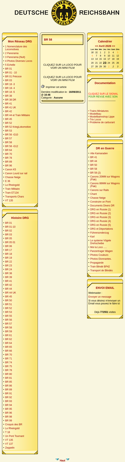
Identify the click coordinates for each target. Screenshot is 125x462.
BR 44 (8, 288)
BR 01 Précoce (13, 76)
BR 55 (8, 316)
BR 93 (8, 401)
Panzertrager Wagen (101, 251)
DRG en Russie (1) (100, 209)
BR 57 (8, 138)
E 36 (7, 181)
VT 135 (9, 200)
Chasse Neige (12, 177)
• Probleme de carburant (101, 122)
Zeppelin (9, 447)
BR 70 (8, 154)
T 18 (7, 432)
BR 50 (8, 300)
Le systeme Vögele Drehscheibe (100, 242)
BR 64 (8, 150)
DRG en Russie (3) (100, 217)
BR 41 (8, 103)
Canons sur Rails (99, 190)
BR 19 (8, 257)
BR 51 (8, 304)
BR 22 (8, 261)
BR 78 (8, 157)
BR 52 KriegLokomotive (18, 126)
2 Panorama (11, 53)
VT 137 (9, 443)
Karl (92, 236)
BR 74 (8, 362)
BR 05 (8, 238)
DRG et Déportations (101, 228)
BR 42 (8, 111)
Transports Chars (14, 196)
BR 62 (8, 339)
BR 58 (8, 142)
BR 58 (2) (95, 172)
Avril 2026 (105, 46)
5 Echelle (10, 64)
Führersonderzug (99, 232)
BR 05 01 (10, 242)
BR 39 (8, 277)
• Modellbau (94, 113)
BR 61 (8, 335)
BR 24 (8, 269)
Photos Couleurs (99, 255)
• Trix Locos (94, 119)
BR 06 (8, 246)
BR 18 (8, 254)
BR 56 (8, 319)
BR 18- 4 (10, 88)
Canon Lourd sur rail (16, 173)
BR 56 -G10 (11, 134)
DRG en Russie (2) (100, 213)
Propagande (96, 262)
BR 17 (8, 250)
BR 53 (8, 130)
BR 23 (8, 265)
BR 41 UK (10, 107)
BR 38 (8, 95)
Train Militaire (12, 188)
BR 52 (8, 123)
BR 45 (8, 119)
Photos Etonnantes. (101, 258)
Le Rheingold (12, 185)
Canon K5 (10, 169)
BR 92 (8, 397)
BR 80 (8, 374)
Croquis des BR (13, 424)
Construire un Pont (100, 201)
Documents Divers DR (102, 205)
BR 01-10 (10, 226)
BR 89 (8, 161)
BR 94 (8, 405)
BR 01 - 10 (11, 72)
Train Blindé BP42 (100, 266)
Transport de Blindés (101, 270)
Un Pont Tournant (14, 436)
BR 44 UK (10, 292)
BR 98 (8, 416)
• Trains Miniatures (98, 111)
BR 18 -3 (10, 84)
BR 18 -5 (10, 92)
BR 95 (8, 409)
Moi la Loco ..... (98, 247)
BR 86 (8, 385)
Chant (93, 194)
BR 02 (8, 230)
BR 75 (8, 366)
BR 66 (8, 350)
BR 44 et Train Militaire (17, 115)
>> (113, 46)
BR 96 (8, 165)
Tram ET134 (12, 192)
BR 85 (8, 381)
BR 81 (8, 378)
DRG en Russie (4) (100, 221)
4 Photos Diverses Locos (18, 61)
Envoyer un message (99, 296)
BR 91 (8, 393)
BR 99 (8, 420)
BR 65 (8, 347)
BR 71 (8, 358)
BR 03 (8, 80)
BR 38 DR (10, 99)
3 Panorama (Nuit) (15, 57)
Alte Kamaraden (99, 153)
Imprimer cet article (54, 87)
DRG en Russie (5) (100, 225)
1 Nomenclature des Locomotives (16, 48)
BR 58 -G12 (11, 146)
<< (96, 46)
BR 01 (8, 68)
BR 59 (8, 331)
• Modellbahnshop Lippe (101, 116)
